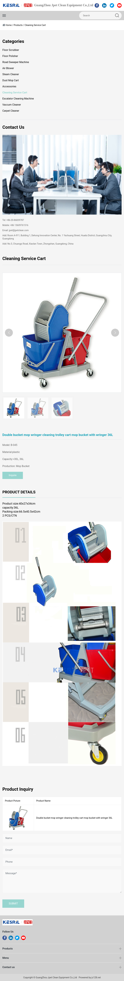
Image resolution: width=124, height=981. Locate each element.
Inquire (13, 475)
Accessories (9, 86)
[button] (115, 333)
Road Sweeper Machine (15, 62)
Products (18, 25)
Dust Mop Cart (10, 80)
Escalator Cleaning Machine (18, 99)
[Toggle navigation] (4, 15)
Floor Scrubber (10, 50)
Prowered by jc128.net (90, 977)
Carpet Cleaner (10, 111)
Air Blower (8, 68)
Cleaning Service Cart (35, 25)
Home (9, 25)
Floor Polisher (10, 56)
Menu (5, 957)
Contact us (8, 967)
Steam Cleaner (10, 74)
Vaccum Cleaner (11, 105)
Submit (13, 903)
